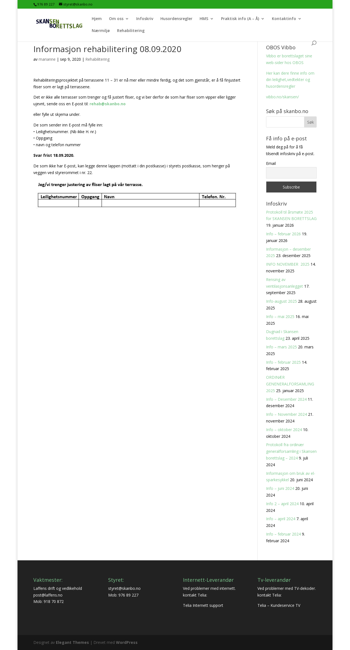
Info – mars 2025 (281, 347)
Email (271, 163)
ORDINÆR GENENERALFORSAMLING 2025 (290, 384)
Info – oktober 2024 (284, 429)
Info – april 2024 (280, 518)
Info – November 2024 (286, 414)
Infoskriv (144, 19)
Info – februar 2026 (283, 233)
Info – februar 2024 (283, 534)
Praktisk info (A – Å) (240, 19)
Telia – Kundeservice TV (278, 605)
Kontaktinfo (284, 19)
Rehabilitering (131, 31)
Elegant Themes (72, 642)
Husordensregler (176, 19)
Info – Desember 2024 (286, 399)
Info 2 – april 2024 (282, 503)
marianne (47, 59)
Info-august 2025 (281, 301)
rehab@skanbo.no (108, 103)
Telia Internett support (203, 605)
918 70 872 (54, 601)
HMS (204, 19)
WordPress (127, 642)
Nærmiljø (101, 31)
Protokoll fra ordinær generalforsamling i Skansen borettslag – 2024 (291, 451)
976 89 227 (128, 595)
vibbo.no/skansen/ (282, 96)
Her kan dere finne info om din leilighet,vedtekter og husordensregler (290, 79)
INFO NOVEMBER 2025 (287, 264)
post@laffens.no (48, 595)
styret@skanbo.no (124, 588)
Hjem (97, 19)
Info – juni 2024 (280, 488)
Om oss (116, 19)
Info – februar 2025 (283, 362)
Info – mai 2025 (280, 316)
